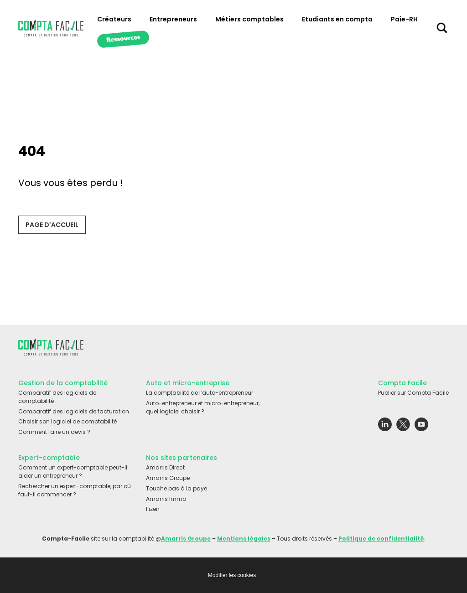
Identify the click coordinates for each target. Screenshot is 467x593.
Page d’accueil (52, 224)
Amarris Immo (166, 499)
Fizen (153, 509)
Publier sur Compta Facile (413, 393)
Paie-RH (404, 19)
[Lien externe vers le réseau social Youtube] (421, 426)
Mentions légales (243, 538)
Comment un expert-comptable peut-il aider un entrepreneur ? (72, 472)
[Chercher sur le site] (442, 30)
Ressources (123, 38)
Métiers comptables (249, 19)
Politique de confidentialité (381, 538)
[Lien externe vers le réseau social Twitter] (403, 426)
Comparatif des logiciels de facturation (73, 411)
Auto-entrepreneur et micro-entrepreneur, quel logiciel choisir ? (202, 407)
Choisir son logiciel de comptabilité (67, 421)
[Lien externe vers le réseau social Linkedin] (385, 426)
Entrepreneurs (173, 19)
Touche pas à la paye (176, 488)
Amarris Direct (165, 467)
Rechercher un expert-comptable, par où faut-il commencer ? (74, 490)
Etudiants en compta (337, 19)
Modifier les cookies (232, 575)
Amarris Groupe (168, 478)
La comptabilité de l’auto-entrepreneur (199, 393)
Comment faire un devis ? (54, 432)
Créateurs (114, 19)
